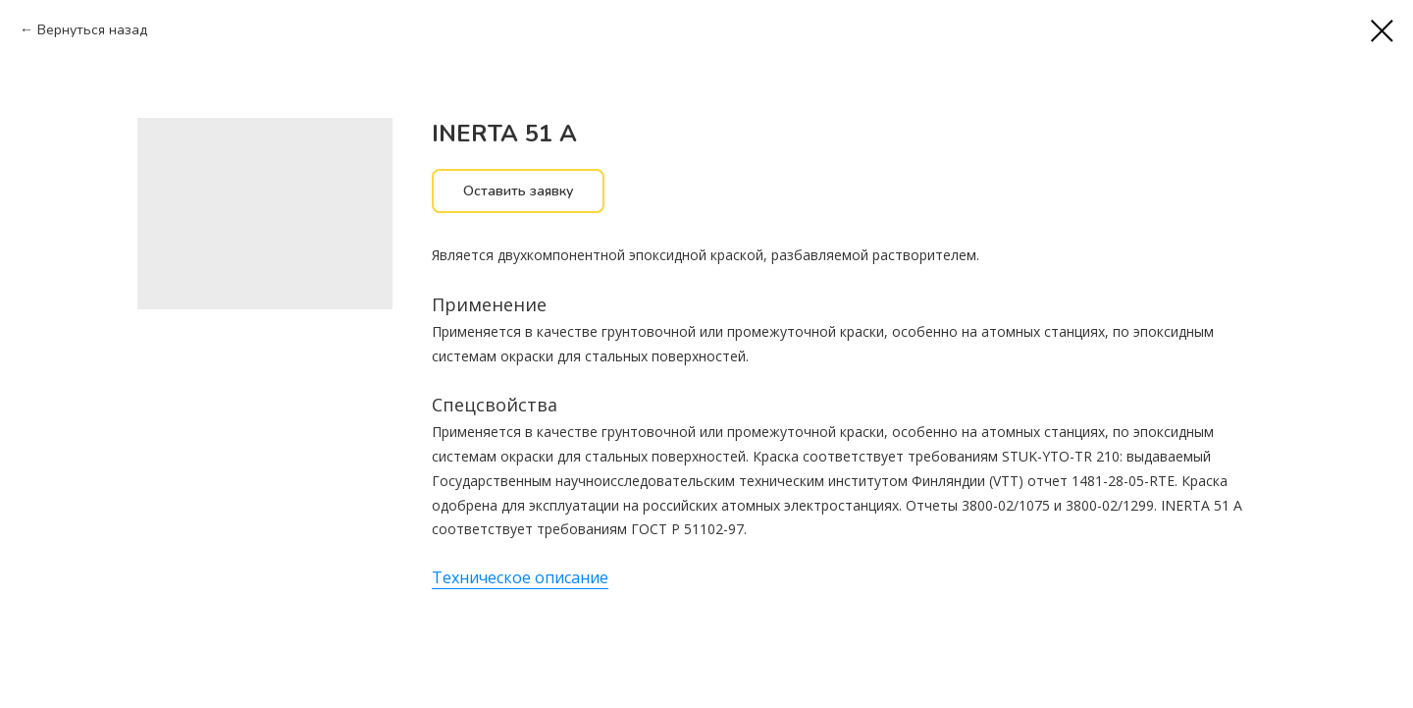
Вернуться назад (92, 30)
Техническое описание (520, 577)
